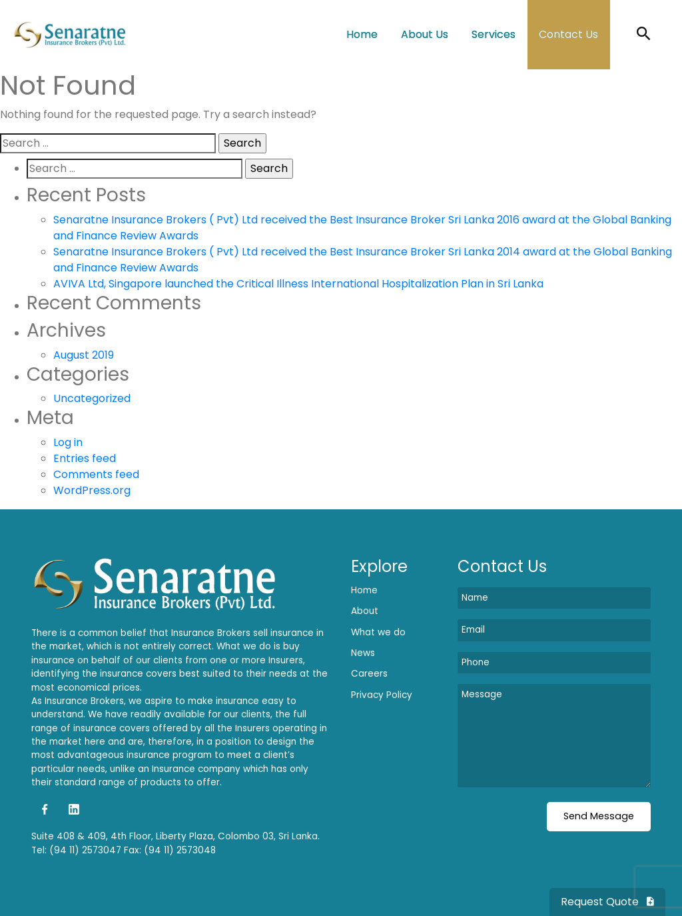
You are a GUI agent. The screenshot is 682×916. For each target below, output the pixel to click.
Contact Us (568, 34)
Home (362, 34)
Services (493, 34)
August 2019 (83, 355)
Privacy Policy (381, 695)
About (364, 611)
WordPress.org (92, 490)
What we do (378, 632)
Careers (369, 673)
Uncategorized (92, 398)
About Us (424, 34)
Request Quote (607, 901)
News (363, 653)
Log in (68, 442)
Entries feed (84, 458)
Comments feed (96, 474)
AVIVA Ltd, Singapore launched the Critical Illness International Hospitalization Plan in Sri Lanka (298, 283)
